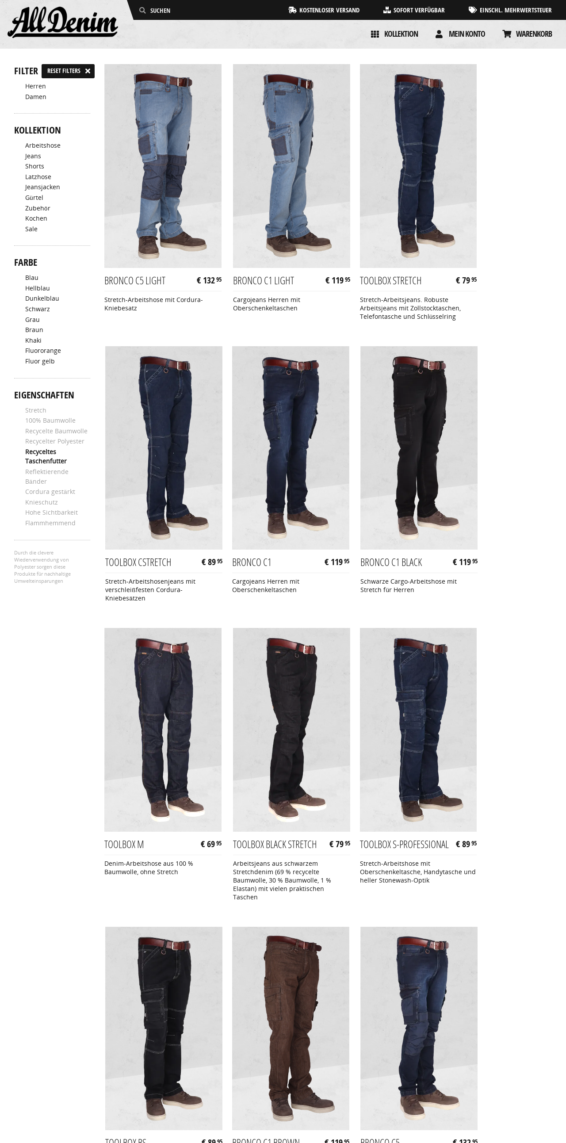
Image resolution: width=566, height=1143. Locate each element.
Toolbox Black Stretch (475, 517)
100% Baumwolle (50, 420)
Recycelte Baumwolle (56, 431)
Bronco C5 (468, 797)
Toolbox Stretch (365, 254)
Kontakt (25, 1095)
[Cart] (506, 34)
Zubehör (37, 208)
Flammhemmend (50, 523)
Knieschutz (41, 502)
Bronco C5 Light (136, 254)
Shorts (34, 166)
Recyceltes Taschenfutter (46, 457)
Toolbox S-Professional (130, 803)
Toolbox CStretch (482, 254)
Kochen (36, 218)
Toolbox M (354, 511)
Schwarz (37, 309)
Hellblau (37, 288)
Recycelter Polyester (54, 441)
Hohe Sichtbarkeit (51, 512)
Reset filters (63, 71)
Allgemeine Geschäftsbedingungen (66, 1067)
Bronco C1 (125, 511)
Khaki (33, 340)
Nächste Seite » (521, 896)
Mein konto (467, 33)
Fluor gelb (40, 361)
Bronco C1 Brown (368, 797)
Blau (31, 278)
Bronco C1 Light (250, 254)
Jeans (33, 156)
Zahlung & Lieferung (44, 1076)
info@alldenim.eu (525, 1086)
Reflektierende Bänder (47, 476)
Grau (32, 320)
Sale (31, 229)
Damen (35, 97)
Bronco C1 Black (251, 511)
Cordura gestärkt (50, 492)
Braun (34, 330)
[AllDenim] (63, 23)
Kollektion (401, 33)
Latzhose (38, 177)
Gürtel (34, 198)
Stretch (35, 410)
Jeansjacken (42, 187)
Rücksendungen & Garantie (54, 1086)
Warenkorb (534, 33)
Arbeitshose (43, 145)
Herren (35, 86)
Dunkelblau (42, 298)
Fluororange (43, 351)
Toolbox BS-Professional (245, 803)
